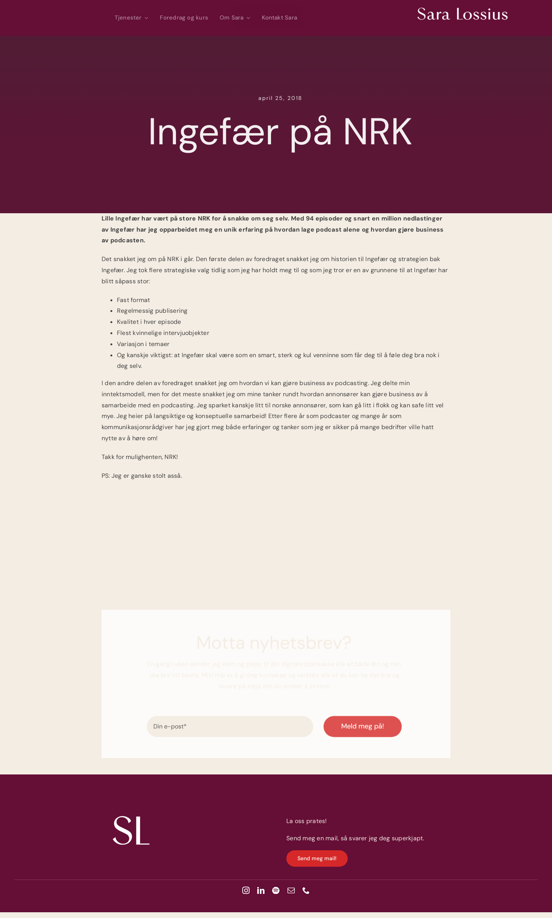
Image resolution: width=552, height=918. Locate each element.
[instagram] (246, 890)
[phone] (306, 890)
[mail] (291, 890)
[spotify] (275, 890)
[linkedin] (260, 890)
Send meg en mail (312, 838)
